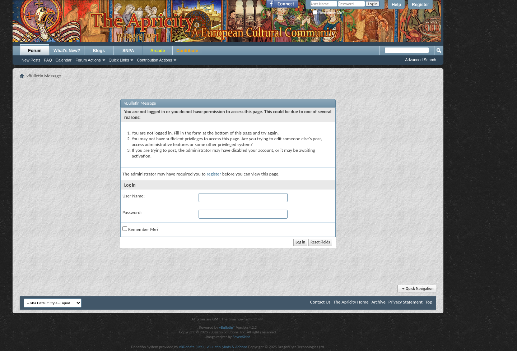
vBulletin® (227, 327)
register (214, 174)
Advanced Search (420, 60)
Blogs (99, 50)
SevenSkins (241, 336)
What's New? (66, 50)
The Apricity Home (351, 302)
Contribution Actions (154, 60)
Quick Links (119, 60)
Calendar (64, 60)
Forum (34, 50)
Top (428, 302)
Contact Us (320, 302)
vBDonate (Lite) (191, 347)
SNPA (128, 50)
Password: (131, 212)
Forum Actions (88, 60)
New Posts (31, 60)
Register (420, 4)
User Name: (133, 196)
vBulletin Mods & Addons (227, 347)
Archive (378, 302)
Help (396, 4)
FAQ (48, 60)
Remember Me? (328, 13)
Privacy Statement (405, 302)
